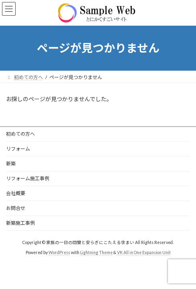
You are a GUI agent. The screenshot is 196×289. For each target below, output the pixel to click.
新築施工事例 (20, 223)
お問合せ (15, 208)
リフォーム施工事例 (27, 178)
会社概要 (15, 193)
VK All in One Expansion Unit (144, 252)
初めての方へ (20, 134)
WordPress (59, 252)
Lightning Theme (96, 252)
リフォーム (18, 149)
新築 (11, 164)
